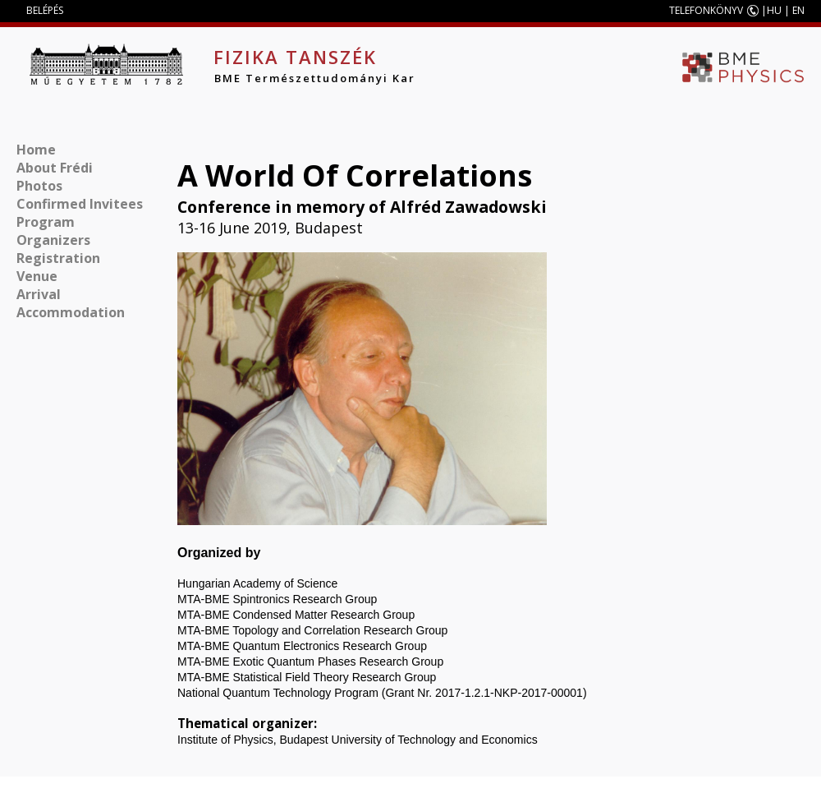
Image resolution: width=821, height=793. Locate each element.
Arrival (38, 294)
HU (774, 10)
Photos (39, 186)
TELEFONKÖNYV (706, 10)
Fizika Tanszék (295, 56)
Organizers (53, 240)
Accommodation (70, 312)
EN (798, 10)
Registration (58, 258)
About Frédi (54, 168)
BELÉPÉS (44, 10)
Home (36, 150)
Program (45, 222)
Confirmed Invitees (79, 204)
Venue (36, 276)
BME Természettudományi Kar (314, 78)
